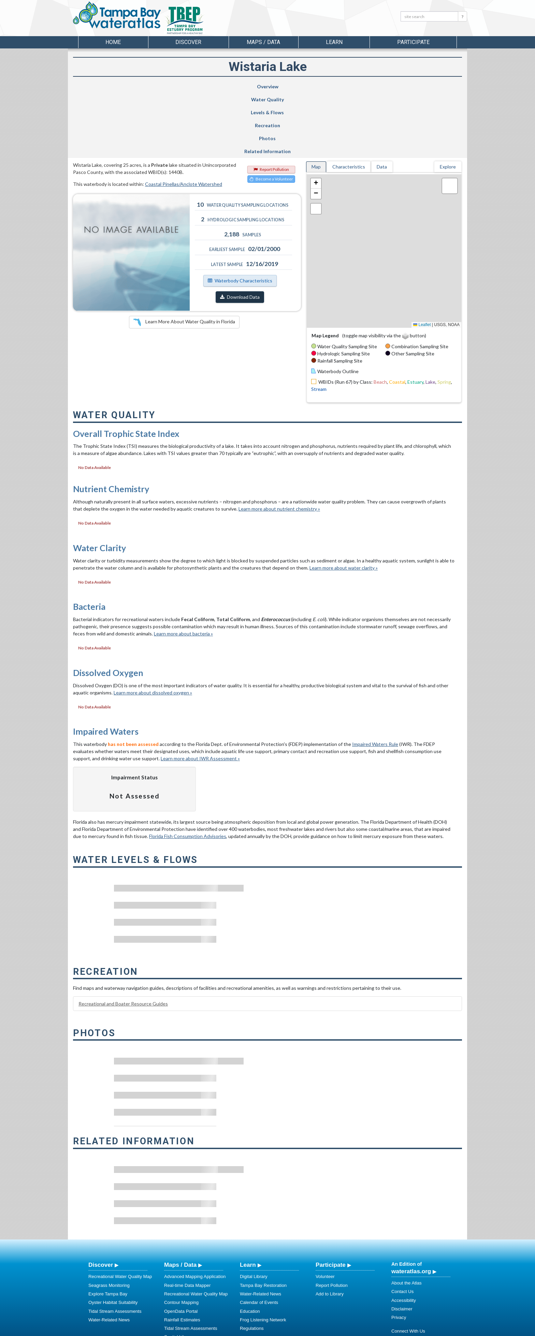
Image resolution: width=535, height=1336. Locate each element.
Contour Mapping (181, 1237)
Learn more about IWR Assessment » (200, 693)
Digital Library (254, 1211)
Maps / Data (180, 1199)
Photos (359, 86)
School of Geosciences (260, 1329)
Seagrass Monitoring (109, 1220)
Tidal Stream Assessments (115, 1246)
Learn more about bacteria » (183, 569)
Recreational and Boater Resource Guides (123, 939)
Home (113, 42)
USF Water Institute (219, 1329)
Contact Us (402, 1226)
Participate (331, 1199)
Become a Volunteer (271, 114)
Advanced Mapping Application (195, 1211)
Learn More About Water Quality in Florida (184, 257)
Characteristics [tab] (348, 102)
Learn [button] (334, 42)
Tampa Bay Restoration (263, 1220)
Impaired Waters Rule (375, 679)
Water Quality (170, 86)
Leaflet (422, 260)
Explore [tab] (448, 102)
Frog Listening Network (263, 1255)
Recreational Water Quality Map (120, 1211)
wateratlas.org (411, 1206)
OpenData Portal (181, 1246)
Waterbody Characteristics (240, 216)
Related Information (426, 86)
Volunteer (325, 1211)
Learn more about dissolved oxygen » (153, 628)
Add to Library (330, 1229)
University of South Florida (362, 1329)
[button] (316, 119)
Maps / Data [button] (263, 42)
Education (250, 1246)
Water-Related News (109, 1255)
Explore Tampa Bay (107, 1229)
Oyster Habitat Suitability (113, 1237)
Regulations (252, 1263)
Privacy (398, 1252)
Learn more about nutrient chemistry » (279, 444)
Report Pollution (271, 104)
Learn (248, 1199)
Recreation (294, 86)
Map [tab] (316, 102)
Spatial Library (178, 1272)
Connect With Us (408, 1266)
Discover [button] (188, 42)
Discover (100, 1199)
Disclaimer (402, 1244)
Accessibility (403, 1235)
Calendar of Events (259, 1237)
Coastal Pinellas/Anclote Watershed (183, 119)
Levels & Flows (229, 86)
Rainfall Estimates (182, 1255)
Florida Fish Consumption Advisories (187, 771)
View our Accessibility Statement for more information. (339, 1312)
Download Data (240, 232)
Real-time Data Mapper (187, 1220)
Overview (106, 86)
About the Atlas (406, 1218)
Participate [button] (413, 42)
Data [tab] (382, 102)
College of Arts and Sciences (310, 1329)
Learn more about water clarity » (343, 503)
